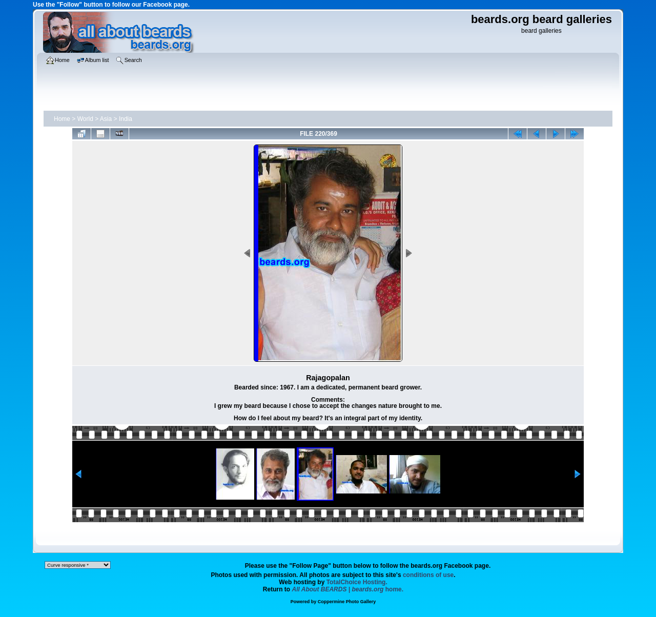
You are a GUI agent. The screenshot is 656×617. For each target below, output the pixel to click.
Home (62, 118)
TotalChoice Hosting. (356, 582)
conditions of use (428, 575)
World (85, 118)
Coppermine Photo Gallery (347, 601)
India (125, 118)
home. (348, 589)
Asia (106, 118)
